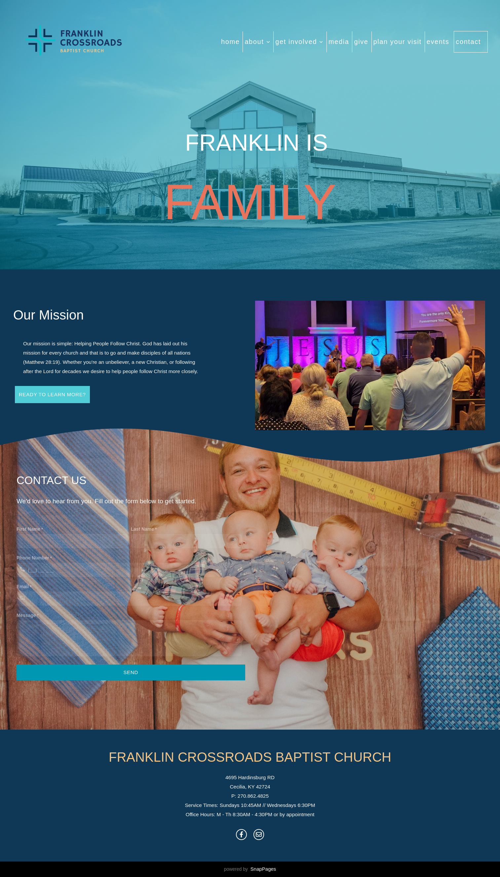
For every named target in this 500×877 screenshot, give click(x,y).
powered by (250, 869)
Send (130, 672)
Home (230, 41)
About (257, 41)
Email (23, 586)
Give (361, 41)
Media (338, 41)
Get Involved (299, 41)
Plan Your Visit (397, 41)
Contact (468, 41)
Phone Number (33, 557)
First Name (28, 529)
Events (438, 41)
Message (26, 615)
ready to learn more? (52, 394)
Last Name (142, 529)
